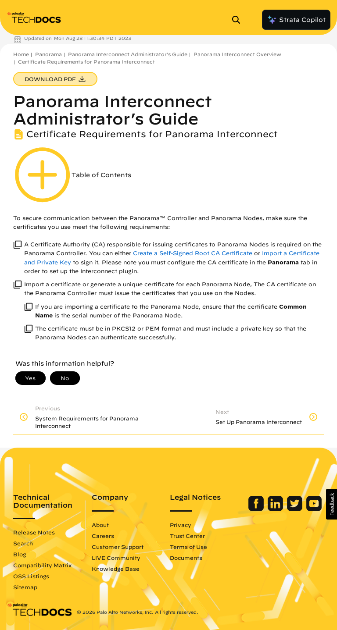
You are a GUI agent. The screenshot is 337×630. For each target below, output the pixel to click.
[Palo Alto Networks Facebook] (256, 509)
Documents (186, 558)
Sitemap (25, 587)
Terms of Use (188, 547)
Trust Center (187, 536)
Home (21, 54)
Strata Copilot (296, 19)
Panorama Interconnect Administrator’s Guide (127, 54)
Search (23, 543)
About (100, 525)
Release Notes (34, 532)
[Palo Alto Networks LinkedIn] (276, 509)
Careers (103, 536)
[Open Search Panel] (238, 20)
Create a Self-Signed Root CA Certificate (192, 253)
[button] (331, 504)
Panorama (48, 54)
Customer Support (117, 547)
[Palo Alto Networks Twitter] (295, 509)
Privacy (180, 525)
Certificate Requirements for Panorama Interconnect (86, 61)
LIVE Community (116, 558)
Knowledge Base (116, 569)
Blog (19, 554)
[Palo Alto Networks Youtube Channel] (314, 509)
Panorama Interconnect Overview (237, 54)
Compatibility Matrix (42, 565)
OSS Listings (31, 576)
